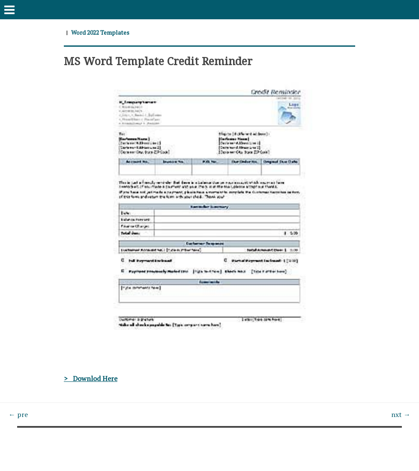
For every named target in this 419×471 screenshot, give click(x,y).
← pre (18, 414)
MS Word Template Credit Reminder (158, 61)
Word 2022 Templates (100, 32)
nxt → (400, 414)
